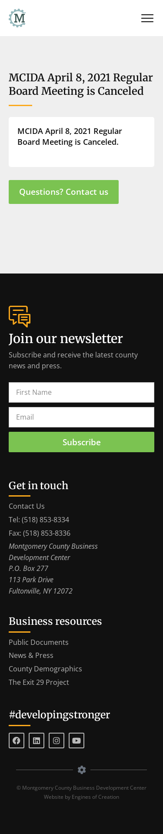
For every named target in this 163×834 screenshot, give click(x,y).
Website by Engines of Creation (81, 797)
